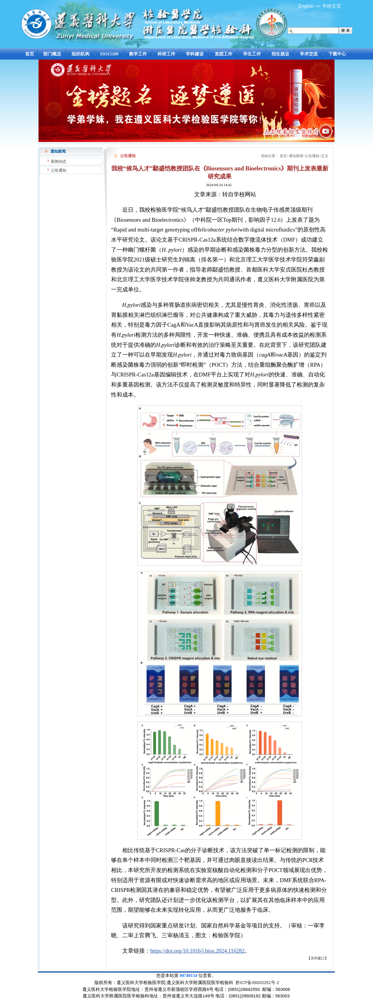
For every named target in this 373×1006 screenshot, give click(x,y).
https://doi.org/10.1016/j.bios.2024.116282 (197, 951)
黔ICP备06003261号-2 (257, 982)
